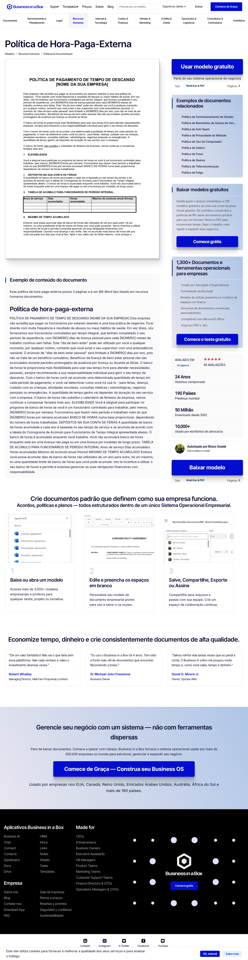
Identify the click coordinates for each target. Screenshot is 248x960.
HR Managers (85, 860)
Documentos (10, 20)
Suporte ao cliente (174, 6)
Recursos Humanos (78, 20)
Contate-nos (13, 904)
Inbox (44, 842)
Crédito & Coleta (166, 20)
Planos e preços (51, 898)
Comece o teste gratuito (207, 339)
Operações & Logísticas (189, 20)
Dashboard (12, 860)
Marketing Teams (88, 871)
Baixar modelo (207, 467)
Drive (7, 871)
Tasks (44, 866)
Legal (59, 20)
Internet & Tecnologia (101, 20)
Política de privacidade (140, 954)
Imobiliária (239, 20)
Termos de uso (109, 954)
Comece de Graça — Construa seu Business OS (124, 769)
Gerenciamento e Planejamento (36, 20)
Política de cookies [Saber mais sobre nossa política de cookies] (173, 954)
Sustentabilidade (51, 915)
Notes (44, 854)
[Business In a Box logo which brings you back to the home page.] (25, 6)
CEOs (80, 836)
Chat (7, 842)
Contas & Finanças (123, 20)
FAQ (6, 915)
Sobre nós (11, 892)
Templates (47, 871)
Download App (14, 910)
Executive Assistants (90, 854)
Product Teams (86, 866)
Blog (7, 898)
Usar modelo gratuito (207, 66)
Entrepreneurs (86, 842)
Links (43, 848)
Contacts (10, 854)
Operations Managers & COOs (97, 889)
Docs (7, 866)
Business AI (12, 836)
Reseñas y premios (53, 904)
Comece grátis (207, 241)
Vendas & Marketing (145, 20)
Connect (10, 848)
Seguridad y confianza (55, 910)
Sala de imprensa (52, 892)
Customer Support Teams (94, 877)
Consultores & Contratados (215, 20)
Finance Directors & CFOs (94, 883)
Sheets (45, 860)
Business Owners (88, 848)
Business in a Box (85, 954)
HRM (43, 836)
